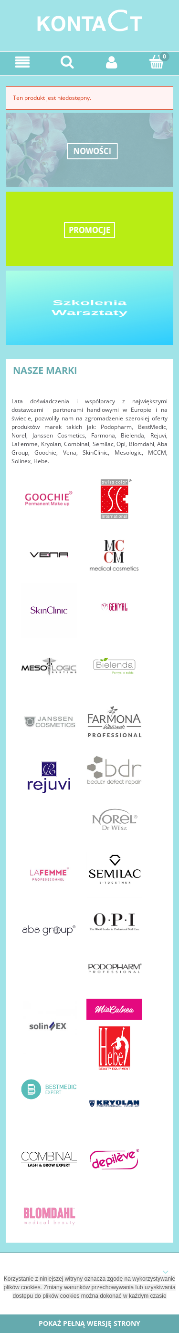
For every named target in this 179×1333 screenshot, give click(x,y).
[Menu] (22, 62)
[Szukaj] (67, 61)
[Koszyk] (156, 61)
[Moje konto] (112, 62)
